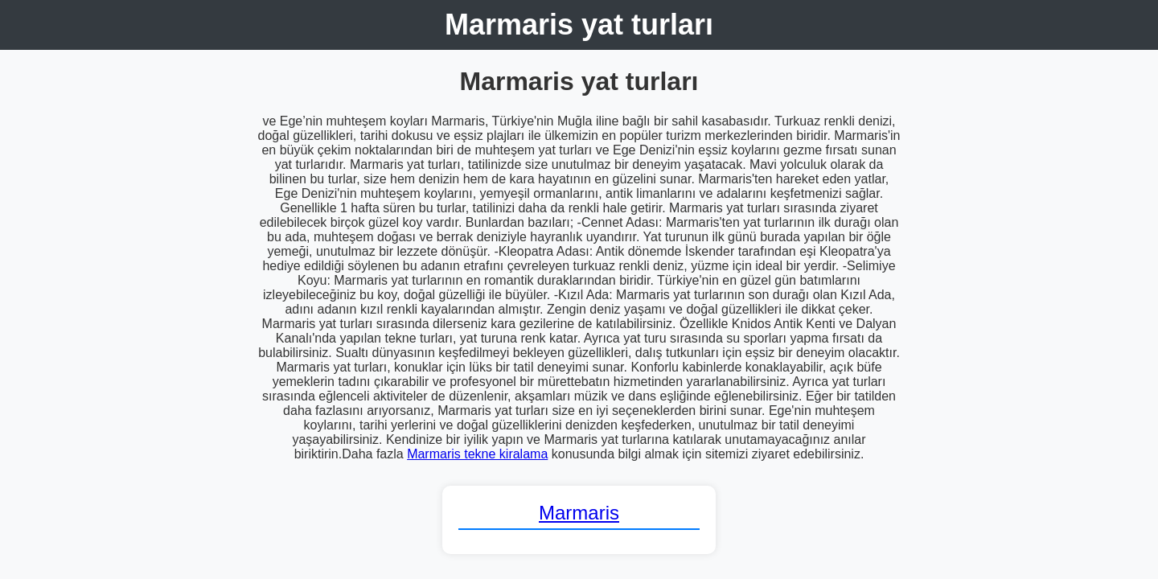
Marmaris (579, 513)
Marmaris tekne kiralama (477, 454)
